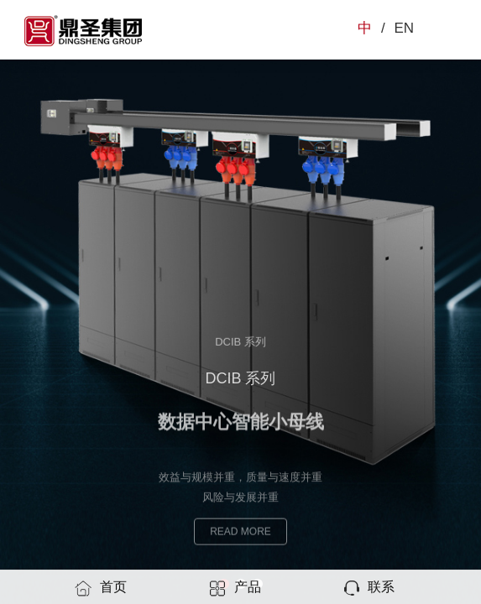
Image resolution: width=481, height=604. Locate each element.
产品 (234, 588)
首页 (100, 588)
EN (404, 28)
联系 (369, 588)
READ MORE (240, 534)
